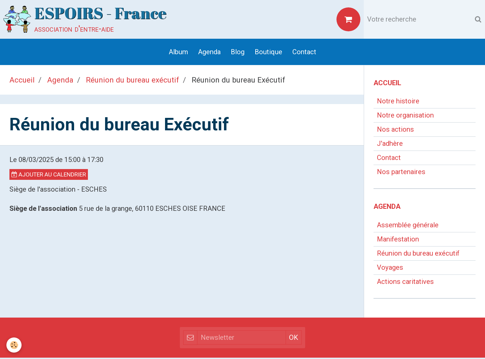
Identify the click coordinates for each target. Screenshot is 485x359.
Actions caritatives (405, 283)
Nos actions (395, 131)
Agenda (209, 53)
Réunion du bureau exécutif (132, 80)
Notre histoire (398, 102)
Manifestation (398, 240)
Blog (238, 53)
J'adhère (390, 145)
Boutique (268, 53)
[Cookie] (14, 345)
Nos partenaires (401, 173)
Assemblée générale (408, 226)
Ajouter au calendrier (48, 175)
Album (178, 53)
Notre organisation (405, 116)
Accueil (22, 80)
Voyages (390, 269)
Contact (304, 53)
